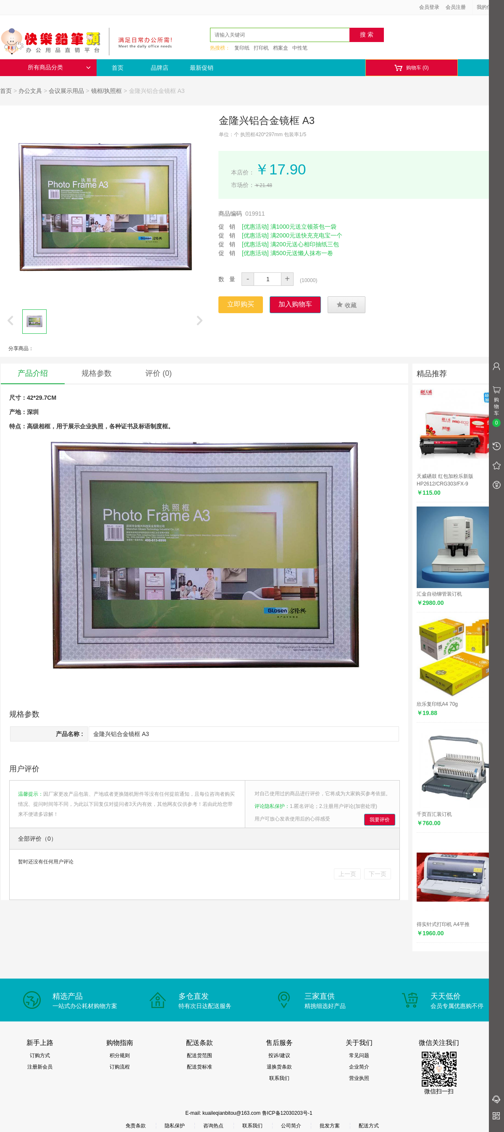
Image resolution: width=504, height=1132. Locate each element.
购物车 (411, 67)
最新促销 (201, 67)
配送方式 (369, 1126)
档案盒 (280, 48)
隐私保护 (175, 1126)
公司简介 (291, 1126)
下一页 (377, 874)
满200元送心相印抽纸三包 (304, 244)
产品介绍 (33, 373)
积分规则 (120, 1055)
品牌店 (159, 67)
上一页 (347, 874)
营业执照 (359, 1078)
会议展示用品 (66, 90)
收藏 (346, 305)
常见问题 (359, 1055)
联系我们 (279, 1078)
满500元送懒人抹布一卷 (301, 253)
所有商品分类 (59, 67)
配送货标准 (199, 1067)
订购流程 (120, 1067)
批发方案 (330, 1126)
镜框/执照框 (106, 90)
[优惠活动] (255, 226)
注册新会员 (39, 1067)
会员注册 (456, 7)
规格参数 (96, 373)
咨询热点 (213, 1126)
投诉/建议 (279, 1055)
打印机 (261, 48)
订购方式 (40, 1055)
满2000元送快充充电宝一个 (306, 235)
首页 (117, 67)
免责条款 (136, 1126)
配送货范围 (199, 1055)
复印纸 (241, 48)
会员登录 (429, 7)
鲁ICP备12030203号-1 (287, 1113)
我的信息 (490, 7)
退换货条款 (279, 1067)
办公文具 (30, 90)
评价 (158, 373)
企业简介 (359, 1067)
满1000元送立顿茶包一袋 (303, 226)
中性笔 (299, 48)
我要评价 (380, 820)
